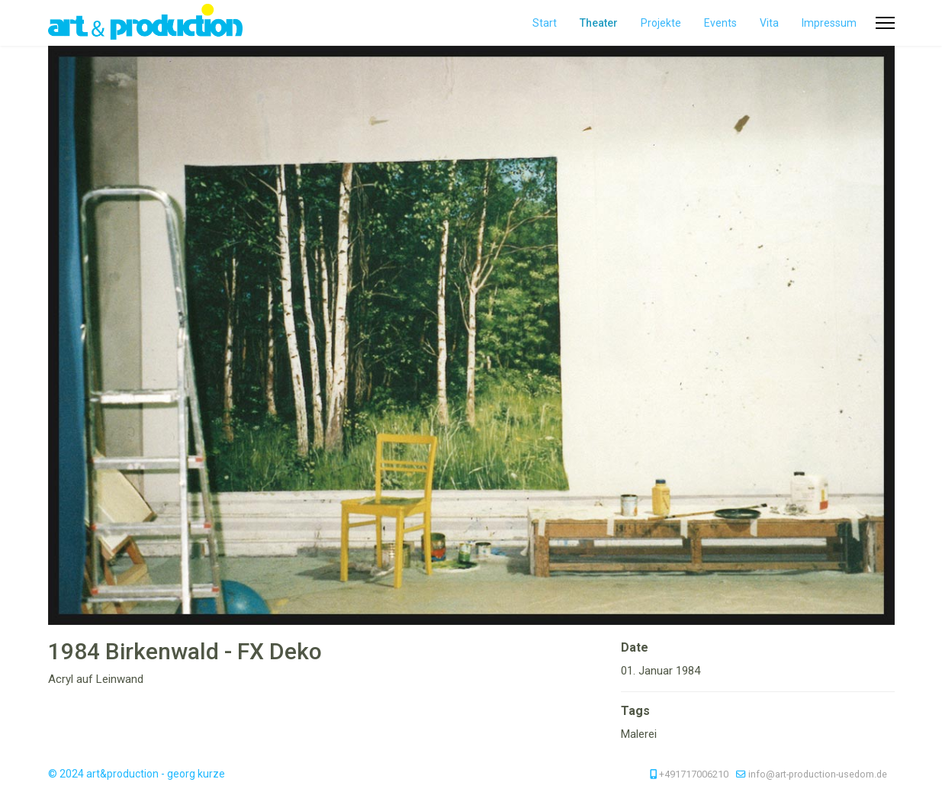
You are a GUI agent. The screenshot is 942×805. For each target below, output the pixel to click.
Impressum (829, 23)
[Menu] (885, 23)
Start (544, 23)
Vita (769, 23)
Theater (599, 23)
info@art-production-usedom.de (817, 774)
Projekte (661, 23)
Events (720, 23)
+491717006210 (693, 774)
